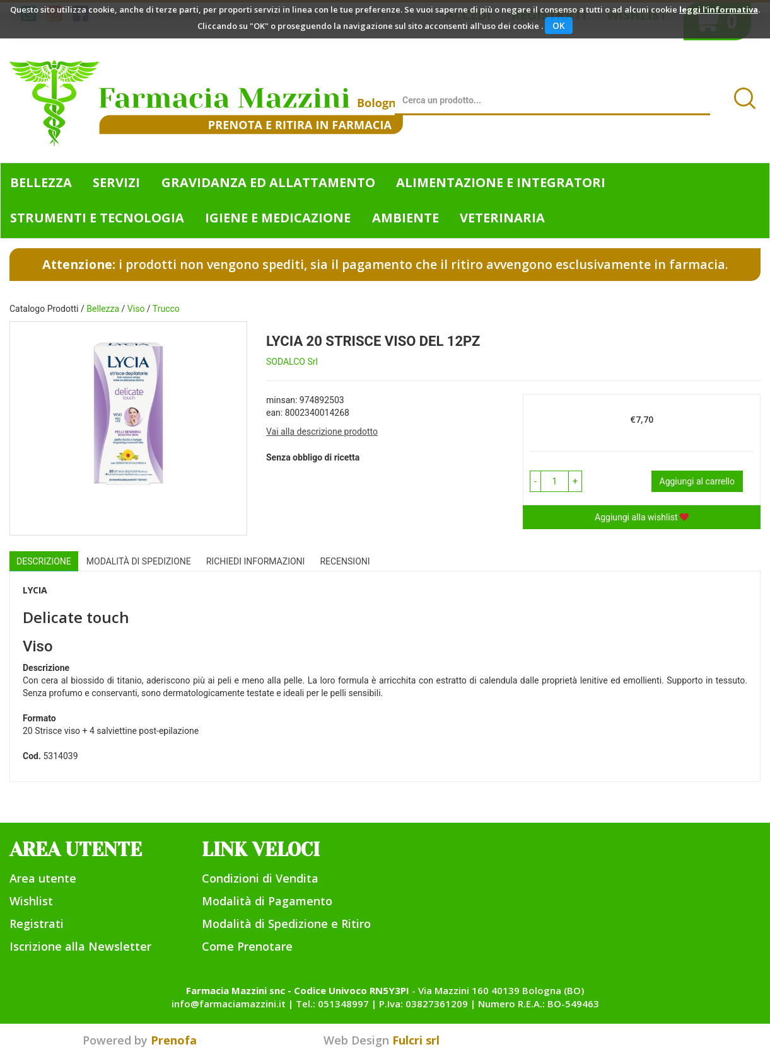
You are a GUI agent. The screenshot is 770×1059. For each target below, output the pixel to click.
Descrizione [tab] (43, 561)
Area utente (42, 878)
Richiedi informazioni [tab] (255, 561)
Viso (136, 309)
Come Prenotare (247, 946)
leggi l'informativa (718, 9)
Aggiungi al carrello (697, 481)
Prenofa (174, 1040)
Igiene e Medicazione (278, 217)
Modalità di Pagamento (267, 900)
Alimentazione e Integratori (500, 182)
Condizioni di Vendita (260, 878)
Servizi (116, 182)
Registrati (36, 923)
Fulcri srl (416, 1040)
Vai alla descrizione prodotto (322, 431)
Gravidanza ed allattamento (268, 182)
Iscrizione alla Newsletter (80, 946)
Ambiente (405, 217)
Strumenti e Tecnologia (97, 217)
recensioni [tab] (345, 561)
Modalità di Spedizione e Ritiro (286, 923)
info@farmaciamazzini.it (229, 1003)
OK (558, 25)
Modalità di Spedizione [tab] (138, 561)
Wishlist (31, 900)
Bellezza (41, 182)
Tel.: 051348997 (332, 1003)
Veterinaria (502, 217)
